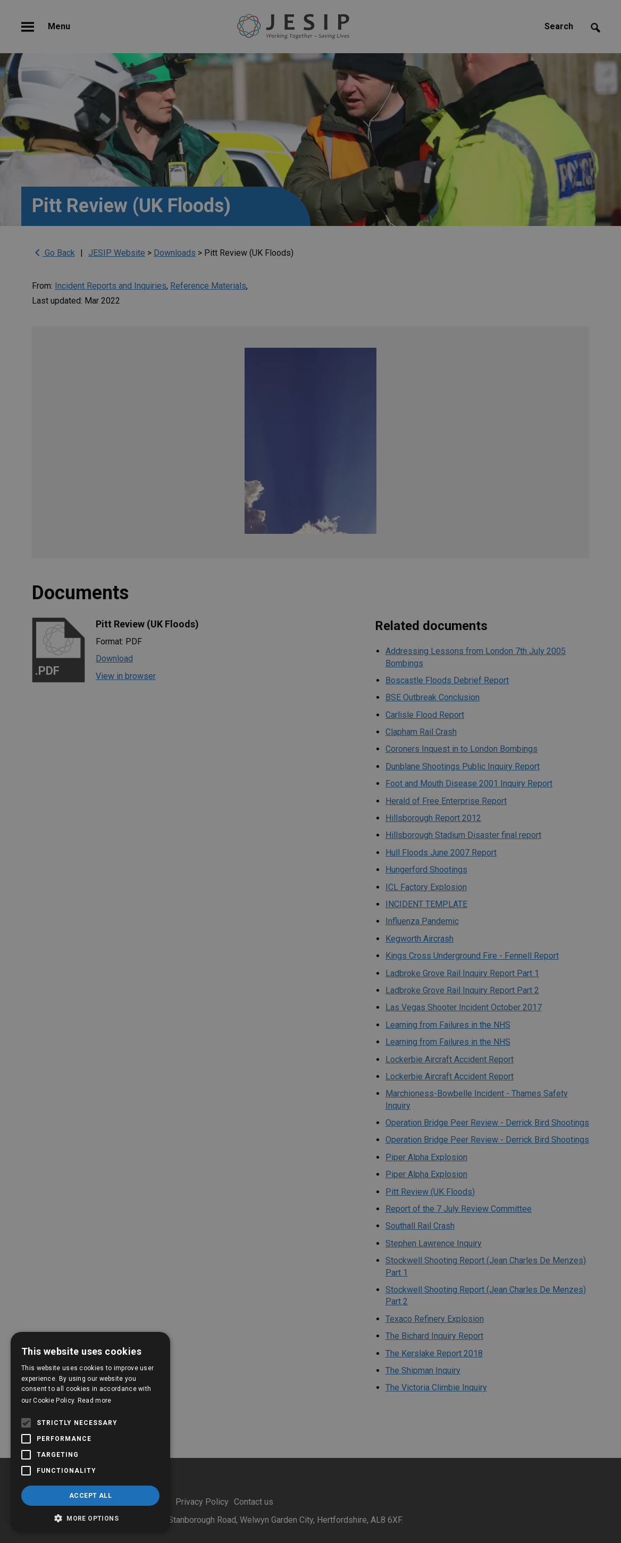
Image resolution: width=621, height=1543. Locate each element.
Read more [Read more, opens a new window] (95, 1400)
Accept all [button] (90, 1495)
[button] (90, 1517)
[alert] (310, 771)
